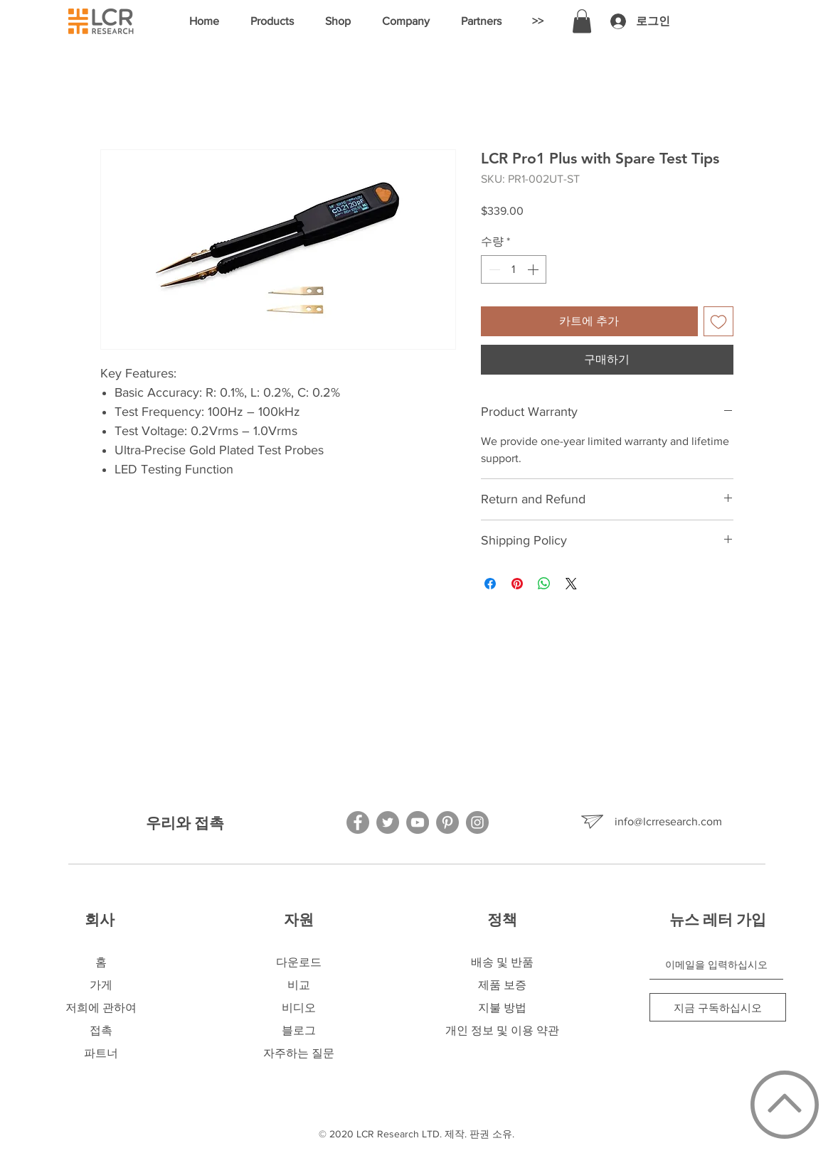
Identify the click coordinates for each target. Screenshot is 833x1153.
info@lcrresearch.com (668, 821)
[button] (272, 21)
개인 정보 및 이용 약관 (502, 1030)
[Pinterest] (447, 822)
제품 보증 (502, 985)
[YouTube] (417, 822)
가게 (101, 985)
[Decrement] (493, 269)
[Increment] (534, 269)
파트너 (101, 1053)
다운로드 (299, 962)
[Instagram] (477, 822)
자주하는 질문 (298, 1053)
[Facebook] (357, 822)
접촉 (101, 1030)
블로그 (299, 1030)
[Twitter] (387, 822)
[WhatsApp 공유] (544, 583)
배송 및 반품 (502, 962)
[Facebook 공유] (490, 583)
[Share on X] (571, 583)
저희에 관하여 (101, 1008)
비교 (298, 985)
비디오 (299, 1008)
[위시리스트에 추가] (718, 321)
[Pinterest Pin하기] (517, 583)
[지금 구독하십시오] (717, 1007)
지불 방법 (502, 1008)
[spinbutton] (513, 269)
